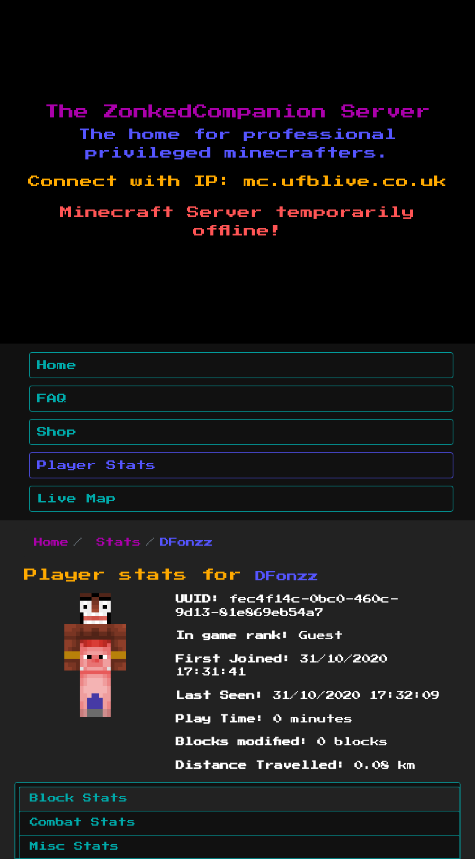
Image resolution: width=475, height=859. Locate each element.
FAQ (52, 399)
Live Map (76, 499)
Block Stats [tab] (78, 798)
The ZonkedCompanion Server (237, 111)
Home (57, 365)
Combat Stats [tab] (82, 822)
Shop (57, 432)
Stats (118, 542)
